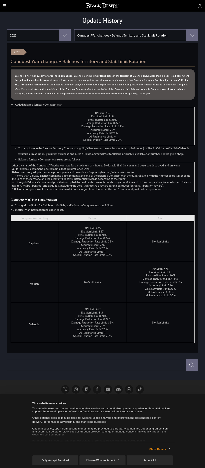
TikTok (140, 389)
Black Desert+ (129, 389)
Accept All (149, 460)
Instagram (76, 389)
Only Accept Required (55, 460)
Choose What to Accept (102, 460)
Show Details (157, 449)
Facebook (97, 389)
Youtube (108, 389)
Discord (118, 389)
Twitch (86, 389)
